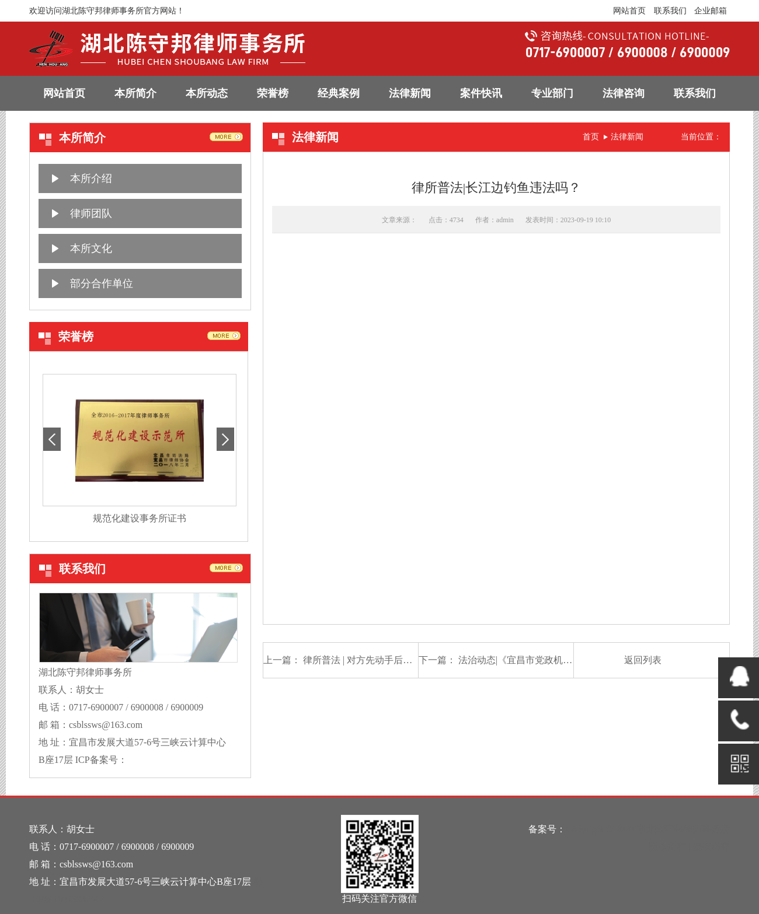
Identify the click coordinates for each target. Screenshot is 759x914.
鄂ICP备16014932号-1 (171, 760)
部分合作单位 (101, 283)
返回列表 (642, 660)
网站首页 (629, 10)
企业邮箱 (710, 10)
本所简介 (135, 93)
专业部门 (552, 93)
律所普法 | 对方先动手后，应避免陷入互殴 (390, 660)
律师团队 (91, 213)
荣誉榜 (272, 93)
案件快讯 (481, 93)
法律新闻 (410, 93)
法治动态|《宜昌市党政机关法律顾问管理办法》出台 (566, 660)
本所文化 (91, 248)
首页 (591, 136)
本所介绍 (91, 178)
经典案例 (339, 93)
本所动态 (207, 93)
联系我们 (670, 10)
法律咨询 (624, 93)
